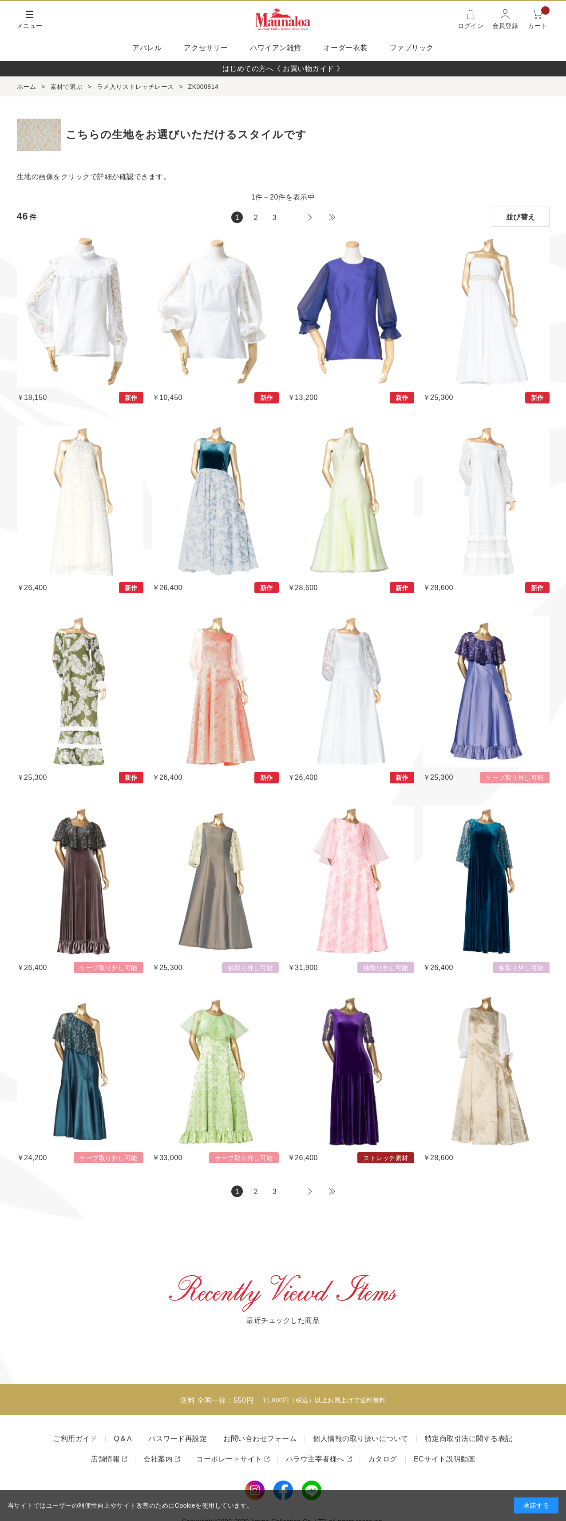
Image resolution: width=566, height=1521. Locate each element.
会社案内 (158, 1459)
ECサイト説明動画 (444, 1459)
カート (539, 18)
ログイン (470, 25)
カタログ (382, 1459)
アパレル (147, 48)
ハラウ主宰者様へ (315, 1459)
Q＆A (123, 1438)
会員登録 (505, 25)
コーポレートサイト (229, 1459)
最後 (332, 217)
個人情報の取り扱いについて (360, 1438)
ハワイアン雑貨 (275, 48)
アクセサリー (206, 48)
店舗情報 (105, 1459)
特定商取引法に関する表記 (469, 1438)
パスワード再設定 (177, 1438)
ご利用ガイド (75, 1438)
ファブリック (412, 48)
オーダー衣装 (346, 48)
